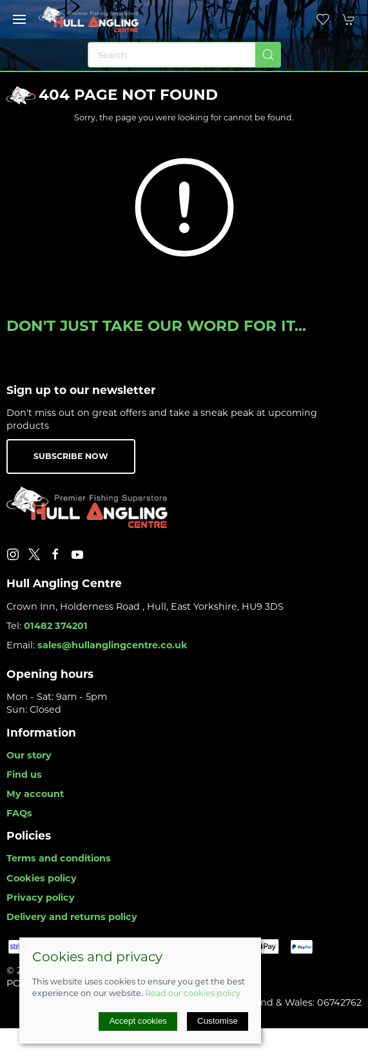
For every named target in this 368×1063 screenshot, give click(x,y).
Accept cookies (138, 1021)
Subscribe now (71, 456)
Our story (29, 755)
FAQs (19, 813)
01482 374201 (56, 626)
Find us (24, 774)
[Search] (184, 55)
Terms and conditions (58, 858)
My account (35, 794)
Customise (217, 1021)
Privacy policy (40, 897)
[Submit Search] (268, 55)
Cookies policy (41, 878)
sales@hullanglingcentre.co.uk (112, 645)
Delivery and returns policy (71, 917)
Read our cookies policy (192, 993)
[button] (19, 19)
